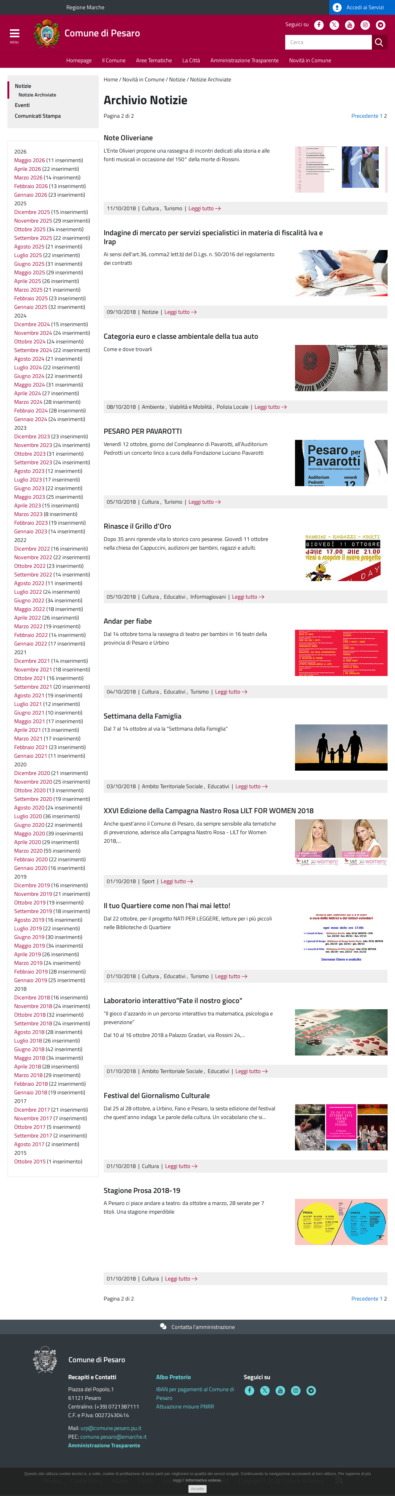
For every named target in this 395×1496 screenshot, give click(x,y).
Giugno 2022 (29, 601)
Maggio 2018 (29, 1059)
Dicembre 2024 (32, 325)
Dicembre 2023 (32, 437)
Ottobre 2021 (30, 679)
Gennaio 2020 (30, 869)
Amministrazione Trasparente (244, 61)
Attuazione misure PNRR (185, 1408)
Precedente (364, 117)
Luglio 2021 (28, 705)
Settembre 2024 (33, 351)
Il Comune (114, 61)
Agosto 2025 (29, 248)
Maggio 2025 (29, 273)
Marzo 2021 (28, 740)
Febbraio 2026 (31, 187)
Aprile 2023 (27, 506)
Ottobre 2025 (30, 230)
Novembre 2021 (33, 670)
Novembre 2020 (33, 783)
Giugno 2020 (29, 826)
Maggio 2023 (29, 498)
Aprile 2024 (27, 394)
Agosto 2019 (29, 921)
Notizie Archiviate (210, 80)
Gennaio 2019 (30, 981)
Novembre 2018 (33, 1007)
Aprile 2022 (27, 619)
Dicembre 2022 (32, 550)
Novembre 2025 (33, 222)
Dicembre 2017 (32, 1111)
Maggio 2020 (29, 834)
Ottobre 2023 (30, 455)
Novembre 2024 (33, 334)
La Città (191, 61)
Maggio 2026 (29, 161)
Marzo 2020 (28, 852)
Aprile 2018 (27, 1068)
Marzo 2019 (28, 964)
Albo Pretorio (173, 1378)
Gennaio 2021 (30, 757)
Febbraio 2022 (31, 636)
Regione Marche (85, 7)
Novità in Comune (310, 61)
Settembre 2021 (33, 688)
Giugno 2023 (29, 489)
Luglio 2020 (28, 817)
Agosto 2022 (29, 584)
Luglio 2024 (28, 368)
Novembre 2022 (33, 558)
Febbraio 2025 (31, 299)
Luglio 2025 (28, 256)
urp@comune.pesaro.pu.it (111, 1429)
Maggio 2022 (29, 610)
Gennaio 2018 (30, 1093)
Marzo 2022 (28, 627)
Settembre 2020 (33, 800)
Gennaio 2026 (30, 196)
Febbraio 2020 (31, 860)
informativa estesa (203, 1484)
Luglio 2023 (28, 481)
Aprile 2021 (27, 731)
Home (111, 80)
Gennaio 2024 (30, 420)
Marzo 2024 (28, 403)
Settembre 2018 (33, 1024)
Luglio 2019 (28, 929)
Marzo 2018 (28, 1076)
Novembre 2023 (33, 446)
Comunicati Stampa (38, 117)
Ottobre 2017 (30, 1128)
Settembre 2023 (33, 463)
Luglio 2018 (28, 1042)
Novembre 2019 (33, 895)
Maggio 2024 (29, 386)
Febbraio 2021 (31, 748)
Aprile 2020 (27, 843)
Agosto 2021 (29, 696)
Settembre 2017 (33, 1137)
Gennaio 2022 (30, 645)
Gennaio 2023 (30, 532)
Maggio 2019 (29, 947)
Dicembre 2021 (32, 662)
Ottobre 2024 (30, 342)
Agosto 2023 (29, 472)
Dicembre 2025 (32, 213)
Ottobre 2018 (30, 1016)
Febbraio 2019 (31, 973)
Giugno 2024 (29, 377)
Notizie (177, 80)
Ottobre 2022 (30, 567)
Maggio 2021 (29, 722)
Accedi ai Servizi (358, 7)
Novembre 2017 (33, 1119)
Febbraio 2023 (31, 524)
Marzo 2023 (28, 515)
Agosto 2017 (29, 1145)
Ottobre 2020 (30, 791)
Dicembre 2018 (32, 998)
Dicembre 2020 (32, 774)
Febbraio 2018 (31, 1085)
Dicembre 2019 (32, 886)
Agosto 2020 (29, 809)
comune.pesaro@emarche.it (113, 1438)
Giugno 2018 (29, 1050)
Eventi (22, 106)
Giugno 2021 (29, 714)
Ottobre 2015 (30, 1162)
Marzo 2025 (28, 291)
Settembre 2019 (33, 912)
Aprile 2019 (27, 955)
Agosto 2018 (29, 1033)
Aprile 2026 (27, 170)
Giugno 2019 (29, 938)
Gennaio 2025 (30, 308)
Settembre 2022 (33, 576)
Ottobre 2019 (30, 904)
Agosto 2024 (29, 360)
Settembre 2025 (33, 239)
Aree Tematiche (154, 61)
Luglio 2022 (28, 593)
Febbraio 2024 (31, 412)
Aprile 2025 (27, 282)
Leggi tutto (205, 209)
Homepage (79, 61)
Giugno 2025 (29, 265)
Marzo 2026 (28, 178)
